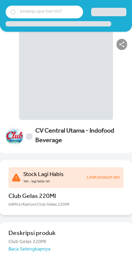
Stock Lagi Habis (43, 175)
